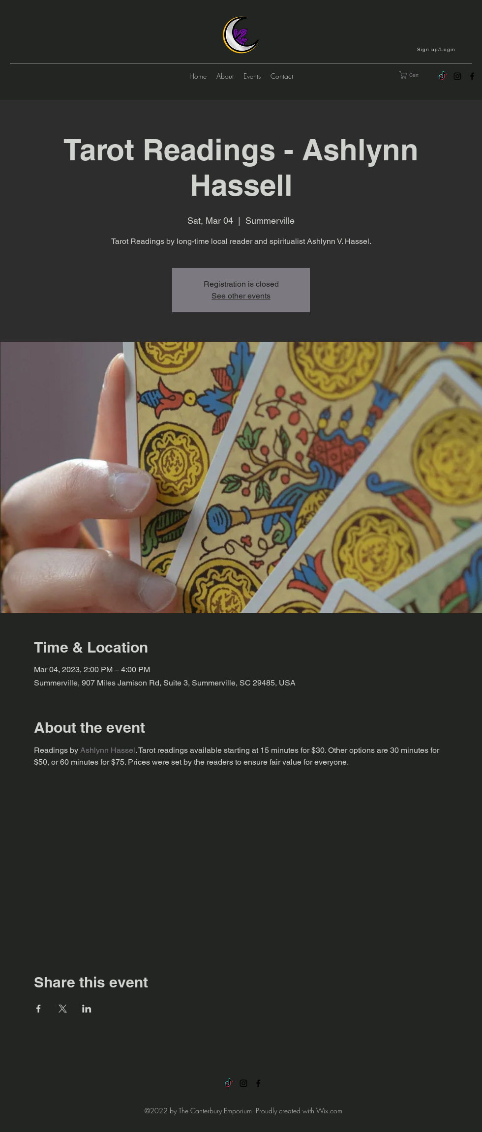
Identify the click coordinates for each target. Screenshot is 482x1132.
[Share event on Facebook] (38, 1009)
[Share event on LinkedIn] (86, 1009)
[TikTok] (443, 76)
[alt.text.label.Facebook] (472, 76)
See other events (241, 295)
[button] (437, 49)
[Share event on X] (62, 1009)
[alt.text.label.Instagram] (457, 76)
